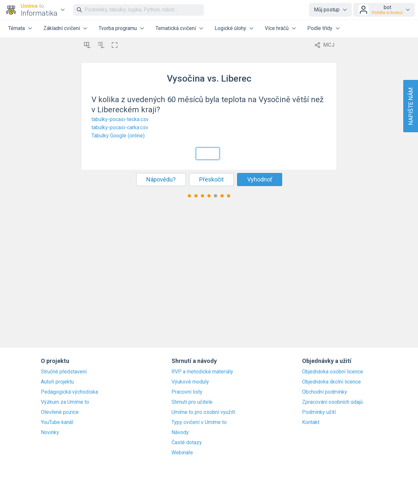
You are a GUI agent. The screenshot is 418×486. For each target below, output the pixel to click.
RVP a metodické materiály (202, 372)
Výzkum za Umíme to (65, 402)
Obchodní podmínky (324, 392)
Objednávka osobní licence (332, 372)
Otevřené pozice (60, 412)
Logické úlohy (230, 28)
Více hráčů (277, 28)
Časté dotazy (186, 443)
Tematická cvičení (175, 28)
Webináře (182, 453)
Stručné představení (64, 372)
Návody (180, 432)
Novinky (50, 432)
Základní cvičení (61, 28)
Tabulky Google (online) (118, 136)
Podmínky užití (319, 412)
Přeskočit (211, 179)
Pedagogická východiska (69, 392)
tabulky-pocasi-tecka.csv (120, 119)
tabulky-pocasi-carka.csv (119, 127)
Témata (16, 28)
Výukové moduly (190, 382)
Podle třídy (319, 28)
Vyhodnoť (259, 179)
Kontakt (310, 422)
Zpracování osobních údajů (332, 402)
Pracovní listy (186, 392)
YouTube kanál (57, 422)
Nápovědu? (161, 179)
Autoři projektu (57, 382)
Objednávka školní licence (331, 382)
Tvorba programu (118, 28)
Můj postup (327, 10)
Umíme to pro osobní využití (203, 412)
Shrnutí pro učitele (192, 402)
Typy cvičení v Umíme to (199, 422)
